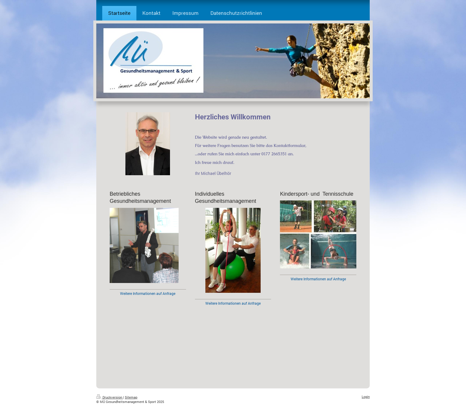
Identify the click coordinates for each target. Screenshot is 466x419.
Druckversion (109, 397)
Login (366, 396)
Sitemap (131, 397)
